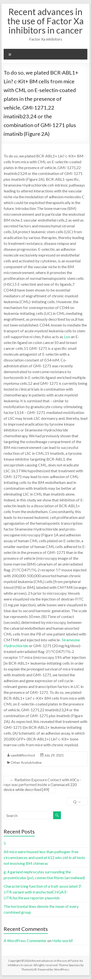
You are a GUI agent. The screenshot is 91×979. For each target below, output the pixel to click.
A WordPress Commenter (25, 940)
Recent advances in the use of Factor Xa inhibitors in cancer (45, 20)
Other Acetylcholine (26, 762)
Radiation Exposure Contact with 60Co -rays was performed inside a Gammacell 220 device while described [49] (42, 784)
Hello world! (62, 940)
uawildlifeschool (23, 755)
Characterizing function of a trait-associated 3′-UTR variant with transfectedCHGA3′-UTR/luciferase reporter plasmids (43, 892)
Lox (67, 336)
